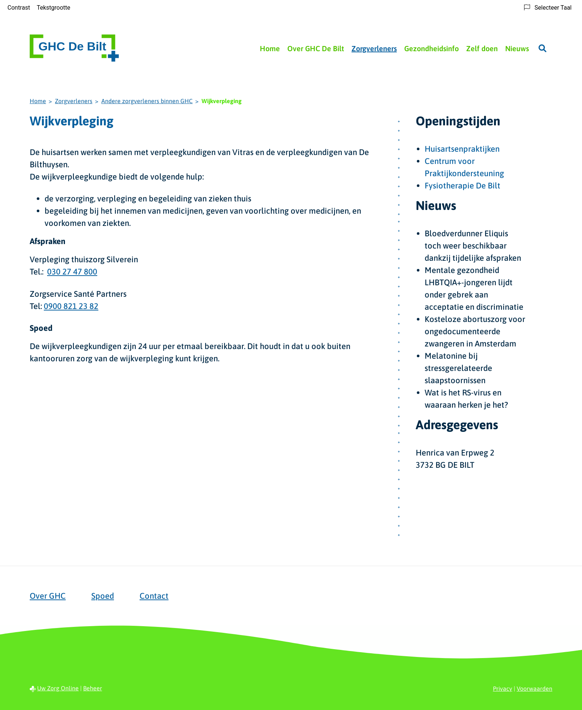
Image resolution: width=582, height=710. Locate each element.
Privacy (502, 688)
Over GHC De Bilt (315, 48)
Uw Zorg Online (58, 688)
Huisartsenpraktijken (462, 149)
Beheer (92, 688)
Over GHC (48, 596)
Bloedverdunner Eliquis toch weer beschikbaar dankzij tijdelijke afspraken (473, 246)
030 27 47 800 (72, 271)
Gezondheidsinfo (431, 48)
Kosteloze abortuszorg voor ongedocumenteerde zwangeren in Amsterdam (475, 331)
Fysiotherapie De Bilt (462, 185)
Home (270, 48)
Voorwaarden (534, 688)
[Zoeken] (542, 48)
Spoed (102, 596)
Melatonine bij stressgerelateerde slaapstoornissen (458, 368)
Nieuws (517, 48)
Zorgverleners (374, 48)
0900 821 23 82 (71, 306)
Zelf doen (482, 48)
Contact (154, 596)
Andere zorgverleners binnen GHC (147, 101)
